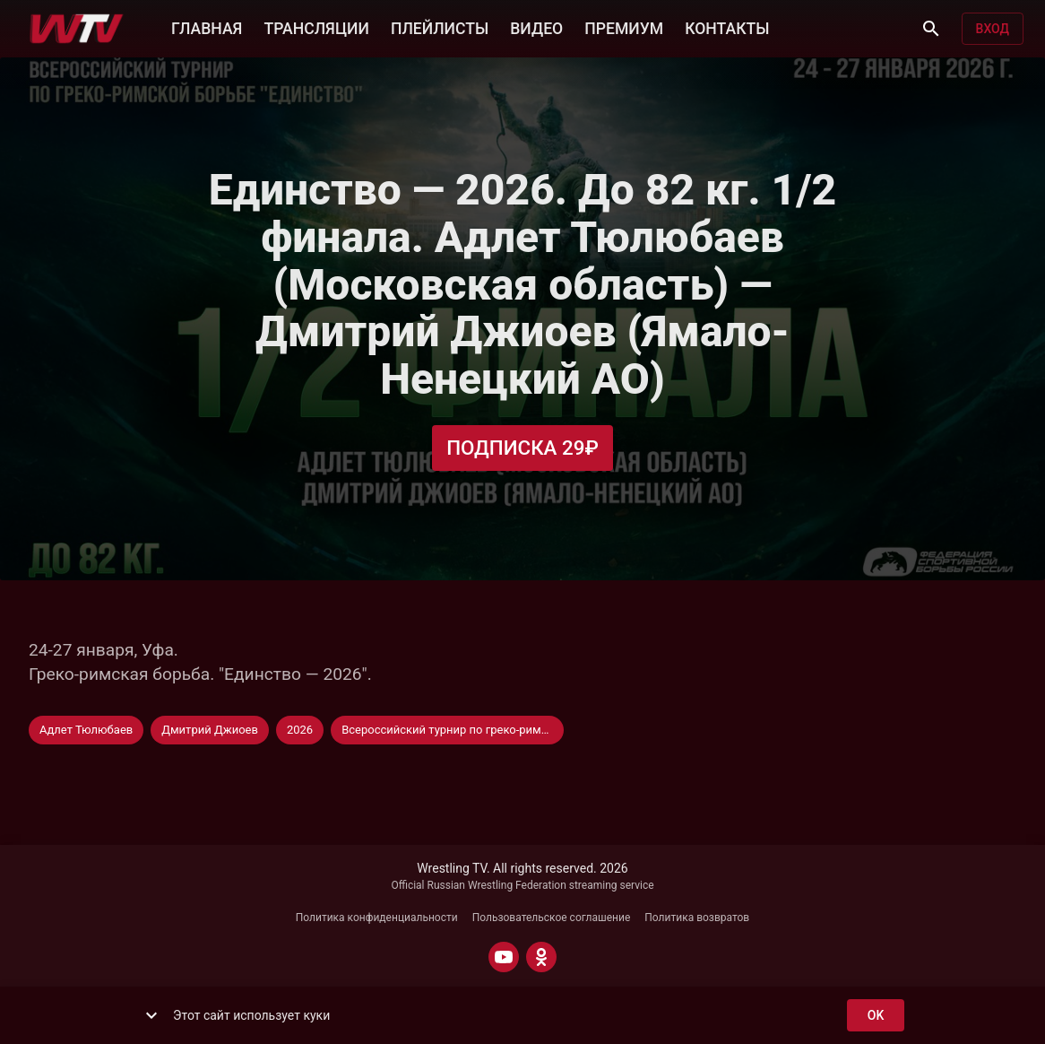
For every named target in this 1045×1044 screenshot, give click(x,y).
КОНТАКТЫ (727, 27)
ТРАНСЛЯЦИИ (316, 27)
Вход (993, 29)
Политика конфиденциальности (377, 917)
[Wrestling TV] (77, 28)
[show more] (151, 1015)
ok (875, 1015)
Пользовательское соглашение (551, 917)
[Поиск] (931, 28)
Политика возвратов (696, 917)
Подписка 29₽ (522, 448)
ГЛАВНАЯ (206, 27)
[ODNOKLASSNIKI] (541, 957)
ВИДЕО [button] (536, 27)
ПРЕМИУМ (624, 27)
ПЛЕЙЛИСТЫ (439, 27)
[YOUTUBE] (503, 957)
